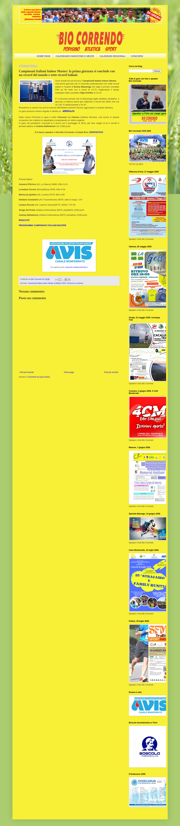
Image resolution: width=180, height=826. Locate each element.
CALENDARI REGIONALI (112, 56)
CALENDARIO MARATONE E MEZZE (75, 56)
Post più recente (27, 372)
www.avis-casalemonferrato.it (76, 267)
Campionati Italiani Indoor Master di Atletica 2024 (47, 283)
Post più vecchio (111, 372)
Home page (69, 372)
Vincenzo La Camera (75, 283)
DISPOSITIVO (96, 132)
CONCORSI (137, 56)
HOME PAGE (43, 56)
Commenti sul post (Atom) (38, 377)
